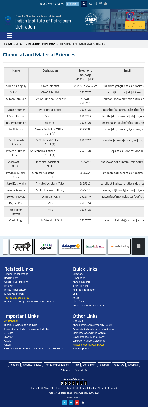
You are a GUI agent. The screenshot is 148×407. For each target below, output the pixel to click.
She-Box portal (81, 348)
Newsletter (79, 278)
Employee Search (14, 293)
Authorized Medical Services (88, 305)
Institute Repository (15, 289)
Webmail (133, 364)
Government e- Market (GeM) (89, 336)
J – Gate (8, 332)
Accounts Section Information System (93, 329)
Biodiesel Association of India (20, 325)
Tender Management (16, 274)
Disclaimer (89, 364)
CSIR (75, 293)
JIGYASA (8, 336)
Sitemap (66, 370)
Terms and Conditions (57, 364)
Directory (78, 274)
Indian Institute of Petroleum (43, 21)
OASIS (7, 340)
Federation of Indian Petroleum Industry (26, 329)
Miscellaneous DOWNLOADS (89, 344)
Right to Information (84, 289)
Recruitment (11, 278)
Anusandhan (11, 321)
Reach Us (119, 364)
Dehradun (25, 26)
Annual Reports (81, 281)
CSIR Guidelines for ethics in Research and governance (34, 348)
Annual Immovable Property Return (93, 325)
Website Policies (32, 364)
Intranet (8, 285)
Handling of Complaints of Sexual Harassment (29, 301)
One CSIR (78, 321)
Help (76, 364)
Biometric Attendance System (89, 332)
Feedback (104, 364)
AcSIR (76, 297)
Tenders (14, 364)
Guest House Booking (16, 281)
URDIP (7, 344)
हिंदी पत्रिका (79, 301)
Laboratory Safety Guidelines (89, 340)
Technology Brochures (16, 297)
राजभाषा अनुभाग (81, 285)
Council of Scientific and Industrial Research (38, 16)
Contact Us (81, 370)
